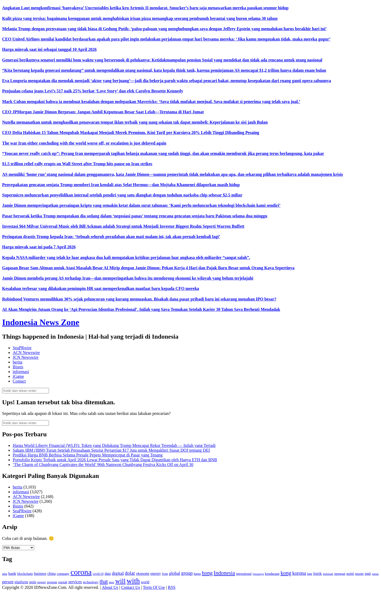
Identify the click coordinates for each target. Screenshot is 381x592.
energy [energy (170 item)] (155, 573)
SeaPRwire (22, 348)
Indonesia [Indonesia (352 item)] (224, 573)
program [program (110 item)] (52, 582)
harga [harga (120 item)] (197, 574)
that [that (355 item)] (103, 581)
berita (17, 362)
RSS (171, 587)
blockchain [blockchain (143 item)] (25, 574)
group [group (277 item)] (187, 573)
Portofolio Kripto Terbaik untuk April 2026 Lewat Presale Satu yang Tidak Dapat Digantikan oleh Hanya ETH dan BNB (115, 460)
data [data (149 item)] (108, 574)
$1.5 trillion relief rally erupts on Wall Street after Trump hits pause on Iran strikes (77, 164)
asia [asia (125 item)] (4, 574)
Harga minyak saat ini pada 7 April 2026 (39, 247)
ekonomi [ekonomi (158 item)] (142, 573)
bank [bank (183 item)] (12, 573)
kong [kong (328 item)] (285, 573)
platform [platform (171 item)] (21, 582)
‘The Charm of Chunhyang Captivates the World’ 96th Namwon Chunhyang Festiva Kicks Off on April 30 (103, 464)
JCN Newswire (25, 357)
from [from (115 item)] (165, 574)
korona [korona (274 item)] (299, 573)
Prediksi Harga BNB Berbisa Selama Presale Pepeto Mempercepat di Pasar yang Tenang (88, 455)
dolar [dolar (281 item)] (130, 573)
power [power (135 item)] (41, 582)
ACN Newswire (26, 352)
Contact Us (130, 587)
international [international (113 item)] (244, 574)
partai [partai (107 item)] (375, 573)
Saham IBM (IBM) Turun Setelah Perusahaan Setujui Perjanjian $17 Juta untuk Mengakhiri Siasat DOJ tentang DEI (111, 450)
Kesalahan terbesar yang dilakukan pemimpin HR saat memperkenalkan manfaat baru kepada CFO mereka (100, 288)
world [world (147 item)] (145, 582)
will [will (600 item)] (120, 581)
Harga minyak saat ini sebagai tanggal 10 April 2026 (49, 49)
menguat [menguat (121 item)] (339, 574)
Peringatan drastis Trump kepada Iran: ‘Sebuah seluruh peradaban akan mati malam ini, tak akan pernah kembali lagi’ (111, 236)
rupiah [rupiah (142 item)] (62, 582)
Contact (19, 381)
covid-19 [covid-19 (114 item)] (98, 574)
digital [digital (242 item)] (118, 573)
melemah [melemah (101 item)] (328, 573)
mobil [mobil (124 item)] (350, 574)
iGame (18, 376)
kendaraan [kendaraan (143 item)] (272, 574)
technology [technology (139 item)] (90, 582)
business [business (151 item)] (40, 574)
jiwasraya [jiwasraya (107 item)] (258, 573)
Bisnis (18, 367)
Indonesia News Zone (40, 322)
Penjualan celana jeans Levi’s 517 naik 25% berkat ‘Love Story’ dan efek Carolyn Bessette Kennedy (92, 91)
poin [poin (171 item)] (32, 582)
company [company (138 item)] (63, 574)
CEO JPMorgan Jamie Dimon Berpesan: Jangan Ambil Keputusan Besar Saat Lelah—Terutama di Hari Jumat (103, 112)
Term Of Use (154, 587)
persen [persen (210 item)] (7, 581)
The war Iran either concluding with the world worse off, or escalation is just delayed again (84, 143)
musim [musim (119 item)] (359, 574)
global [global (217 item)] (174, 573)
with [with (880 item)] (133, 581)
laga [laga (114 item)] (309, 574)
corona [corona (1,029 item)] (81, 572)
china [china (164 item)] (51, 573)
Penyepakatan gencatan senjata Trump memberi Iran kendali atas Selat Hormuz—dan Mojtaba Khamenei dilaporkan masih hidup (121, 184)
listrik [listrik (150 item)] (317, 574)
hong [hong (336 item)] (207, 573)
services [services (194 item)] (75, 582)
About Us (110, 587)
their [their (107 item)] (111, 582)
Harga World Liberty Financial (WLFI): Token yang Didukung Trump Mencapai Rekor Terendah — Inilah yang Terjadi (114, 445)
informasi (21, 371)
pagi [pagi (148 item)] (368, 574)
